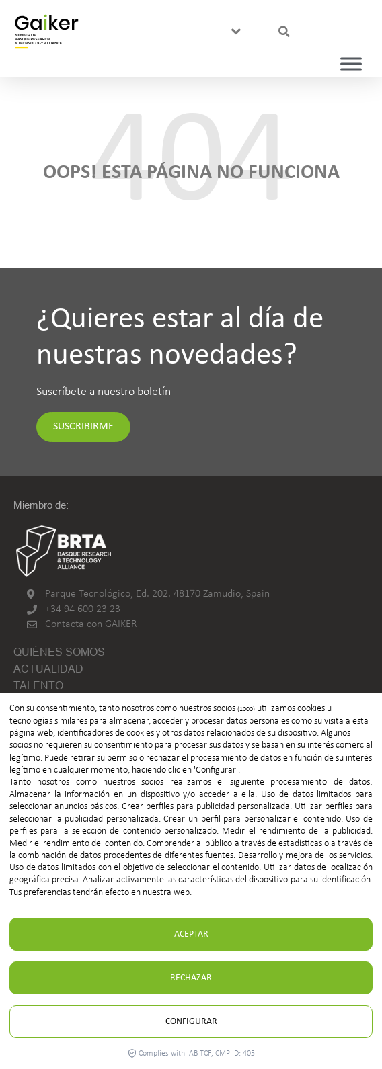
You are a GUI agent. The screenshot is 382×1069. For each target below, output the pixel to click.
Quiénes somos (59, 652)
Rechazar (191, 978)
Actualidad (48, 669)
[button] (235, 32)
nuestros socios (207, 708)
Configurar (191, 1022)
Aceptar (191, 934)
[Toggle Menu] (351, 63)
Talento (38, 685)
